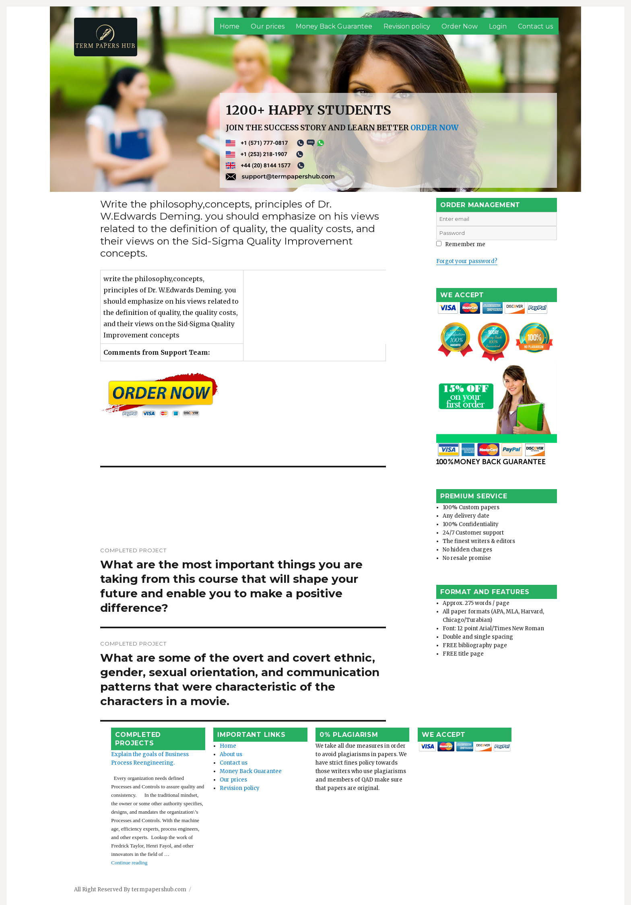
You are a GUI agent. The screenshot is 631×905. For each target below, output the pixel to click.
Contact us (535, 26)
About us (216, 752)
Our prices (268, 26)
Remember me (460, 244)
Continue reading (122, 836)
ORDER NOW (434, 127)
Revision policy (407, 26)
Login (498, 26)
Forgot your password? (466, 261)
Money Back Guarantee (334, 26)
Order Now (459, 26)
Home (229, 26)
